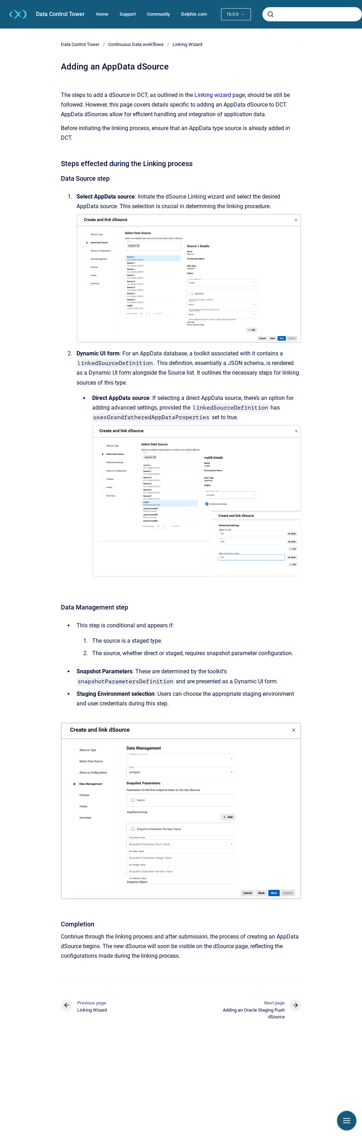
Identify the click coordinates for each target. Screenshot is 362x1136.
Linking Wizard (187, 44)
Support (128, 14)
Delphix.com (194, 14)
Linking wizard (212, 95)
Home (102, 14)
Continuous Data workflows (136, 44)
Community (158, 14)
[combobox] (312, 14)
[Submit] (270, 14)
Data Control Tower (60, 14)
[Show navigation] (346, 1120)
